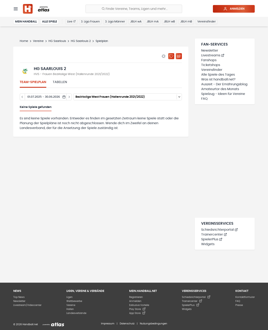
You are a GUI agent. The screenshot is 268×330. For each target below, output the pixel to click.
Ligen (69, 297)
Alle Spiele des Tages (218, 74)
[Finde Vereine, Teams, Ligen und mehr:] (134, 9)
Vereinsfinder (206, 21)
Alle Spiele (49, 21)
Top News (19, 297)
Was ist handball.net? (218, 79)
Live (71, 21)
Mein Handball (26, 21)
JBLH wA (135, 21)
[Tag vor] (69, 96)
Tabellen (60, 82)
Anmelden (233, 9)
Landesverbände (76, 313)
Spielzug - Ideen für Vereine (223, 93)
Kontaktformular (245, 297)
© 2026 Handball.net (25, 324)
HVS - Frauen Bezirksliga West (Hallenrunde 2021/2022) (72, 74)
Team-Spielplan (33, 82)
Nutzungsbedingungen (153, 323)
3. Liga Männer (115, 21)
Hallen (70, 309)
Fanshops (208, 60)
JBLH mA (153, 21)
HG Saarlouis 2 (81, 41)
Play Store (137, 309)
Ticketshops (210, 65)
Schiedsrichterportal (219, 229)
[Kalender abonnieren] (179, 56)
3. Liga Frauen (90, 21)
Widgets (207, 244)
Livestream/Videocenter (27, 305)
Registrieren (136, 297)
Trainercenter (214, 234)
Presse (239, 305)
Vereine (38, 41)
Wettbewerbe (74, 301)
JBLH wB (169, 21)
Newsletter (209, 50)
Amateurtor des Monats (220, 89)
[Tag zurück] (22, 96)
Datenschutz (127, 323)
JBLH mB (186, 21)
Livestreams (212, 55)
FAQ (204, 98)
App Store (137, 313)
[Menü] (15, 9)
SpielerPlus (211, 239)
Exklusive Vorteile (139, 305)
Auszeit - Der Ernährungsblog (224, 84)
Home (24, 41)
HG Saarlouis (57, 41)
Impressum (107, 323)
